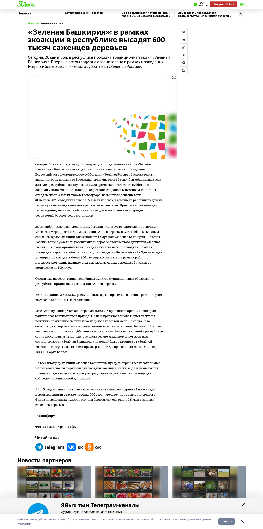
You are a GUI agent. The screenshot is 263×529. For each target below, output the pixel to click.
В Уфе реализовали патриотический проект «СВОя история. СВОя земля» (146, 14)
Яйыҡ (25, 4)
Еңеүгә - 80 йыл (224, 4)
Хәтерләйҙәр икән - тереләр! (84, 12)
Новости (24, 13)
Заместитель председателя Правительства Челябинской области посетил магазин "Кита (203, 14)
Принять (226, 521)
